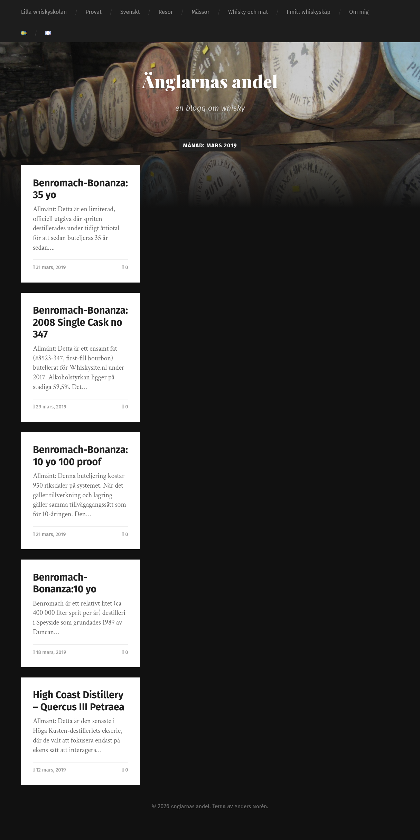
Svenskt (130, 12)
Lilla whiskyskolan (44, 12)
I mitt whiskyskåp (308, 12)
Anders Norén (252, 818)
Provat (93, 12)
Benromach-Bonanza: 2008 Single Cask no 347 (74, 322)
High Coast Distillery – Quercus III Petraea (79, 713)
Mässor (200, 12)
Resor (166, 12)
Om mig (358, 12)
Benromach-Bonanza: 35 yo (66, 189)
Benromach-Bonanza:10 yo (65, 595)
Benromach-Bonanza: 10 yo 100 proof (76, 462)
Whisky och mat (248, 12)
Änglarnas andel (209, 80)
